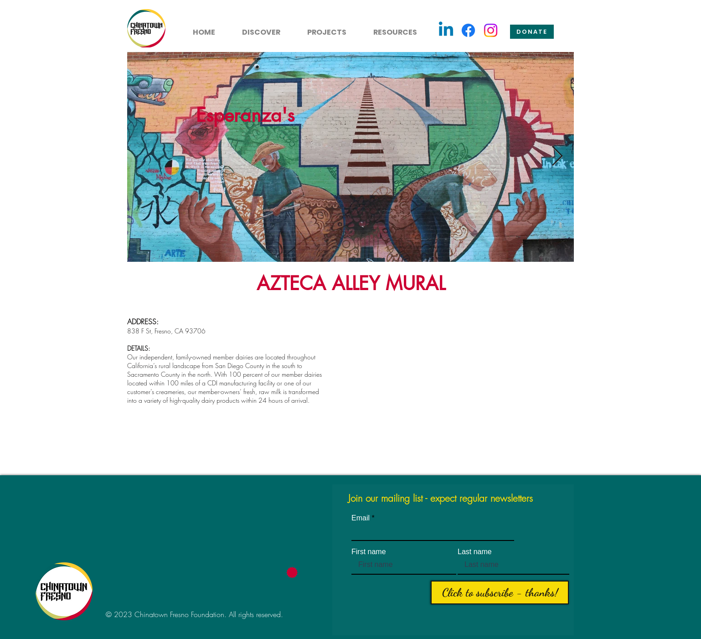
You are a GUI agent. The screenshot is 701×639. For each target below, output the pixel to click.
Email (360, 518)
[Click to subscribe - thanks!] (500, 592)
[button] (256, 28)
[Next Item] (557, 156)
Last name (475, 552)
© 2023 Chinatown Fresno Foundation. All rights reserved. (194, 614)
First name (368, 552)
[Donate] (532, 32)
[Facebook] (468, 30)
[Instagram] (491, 30)
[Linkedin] (446, 30)
